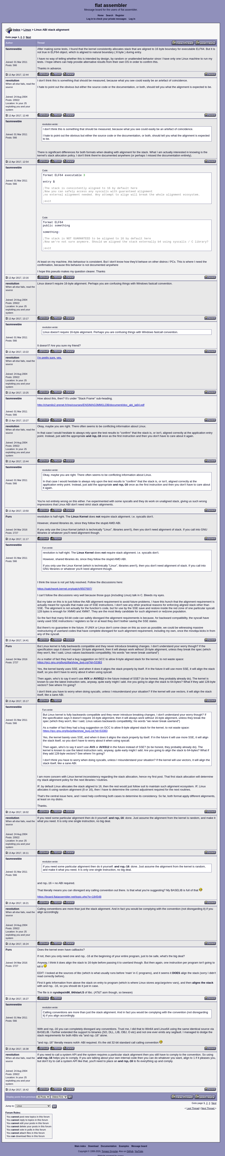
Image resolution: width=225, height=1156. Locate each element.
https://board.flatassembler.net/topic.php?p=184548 (69, 896)
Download (93, 1146)
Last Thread (193, 1108)
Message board (139, 1146)
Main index (80, 1146)
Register (120, 15)
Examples (124, 1146)
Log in (132, 19)
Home (101, 15)
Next (28, 37)
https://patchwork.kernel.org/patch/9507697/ (64, 588)
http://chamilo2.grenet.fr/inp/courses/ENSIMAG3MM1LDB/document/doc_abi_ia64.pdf (90, 405)
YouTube (139, 1151)
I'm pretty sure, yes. (49, 357)
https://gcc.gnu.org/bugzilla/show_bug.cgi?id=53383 (69, 662)
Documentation (109, 1146)
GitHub (130, 1151)
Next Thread (208, 1108)
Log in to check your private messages (107, 19)
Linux (27, 29)
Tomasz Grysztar (110, 1151)
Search (109, 15)
